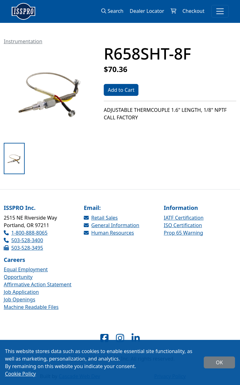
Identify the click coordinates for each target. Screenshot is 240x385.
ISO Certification (183, 225)
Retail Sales (101, 217)
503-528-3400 (23, 240)
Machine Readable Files (31, 307)
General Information (111, 225)
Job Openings (19, 299)
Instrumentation (23, 41)
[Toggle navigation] (220, 11)
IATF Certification (183, 217)
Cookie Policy (20, 373)
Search (112, 11)
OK (219, 362)
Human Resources (109, 232)
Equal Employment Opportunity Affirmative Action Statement (38, 277)
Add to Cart (121, 89)
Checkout (193, 11)
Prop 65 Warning (183, 232)
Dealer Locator (147, 11)
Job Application (21, 292)
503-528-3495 (23, 247)
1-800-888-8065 (26, 232)
